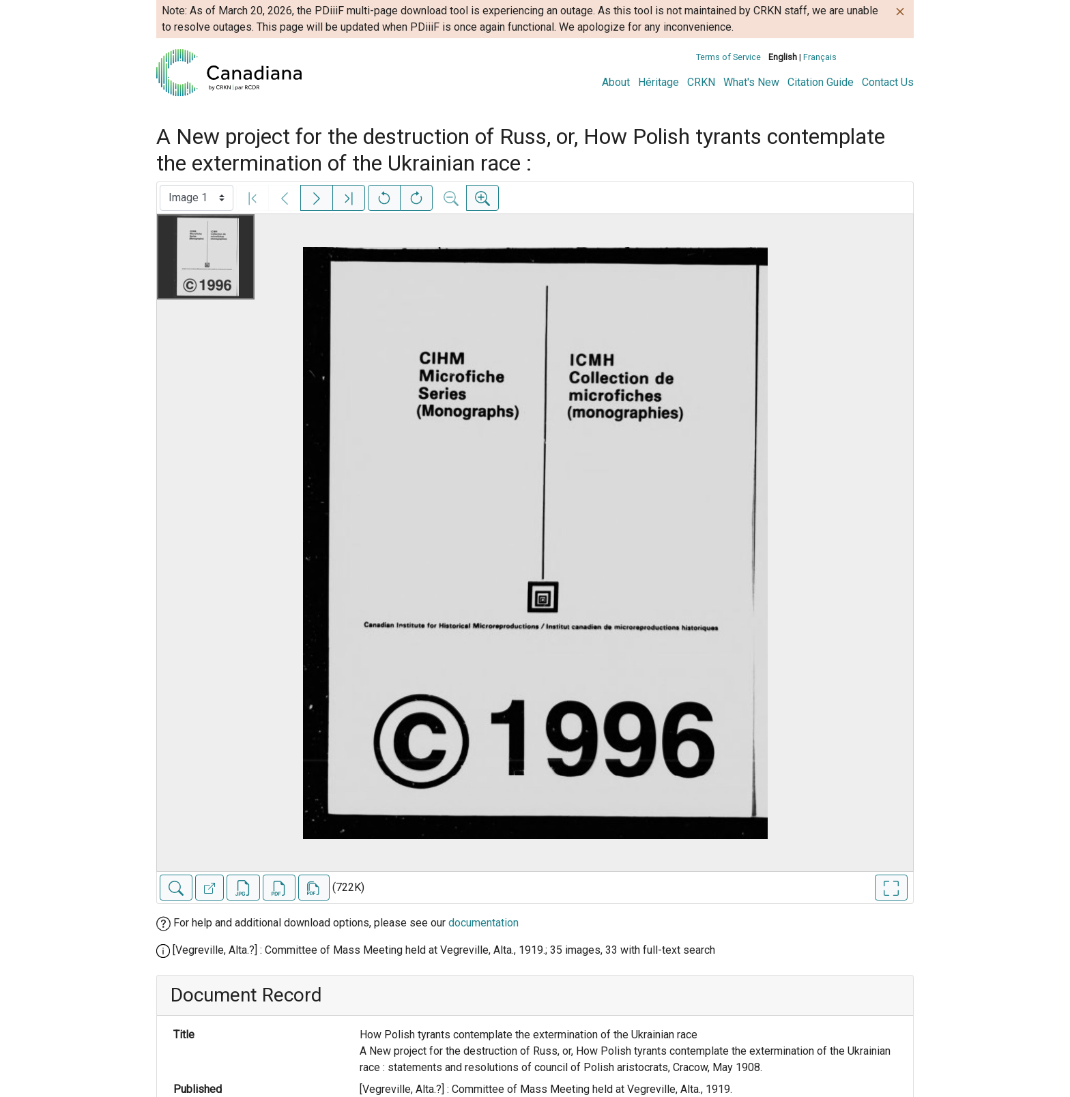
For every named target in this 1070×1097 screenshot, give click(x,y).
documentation (483, 922)
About (616, 82)
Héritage (658, 82)
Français (820, 57)
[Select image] (196, 198)
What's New (751, 82)
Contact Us (888, 82)
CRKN (701, 82)
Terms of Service (728, 57)
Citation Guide (820, 82)
